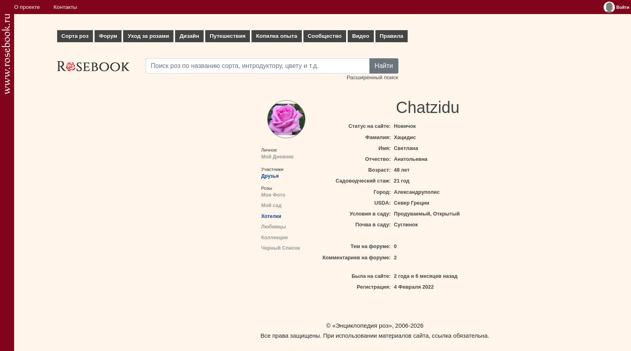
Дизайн (189, 36)
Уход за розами (148, 36)
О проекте (27, 7)
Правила (392, 36)
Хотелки (271, 216)
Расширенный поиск (372, 77)
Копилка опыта (276, 36)
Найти (384, 65)
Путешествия (227, 36)
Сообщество (325, 36)
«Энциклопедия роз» (362, 325)
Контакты (65, 7)
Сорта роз (75, 36)
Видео (360, 36)
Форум (108, 36)
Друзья (270, 176)
